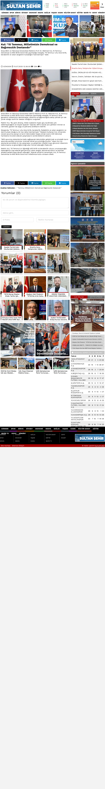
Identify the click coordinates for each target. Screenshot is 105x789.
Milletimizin (29, 188)
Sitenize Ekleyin (18, 446)
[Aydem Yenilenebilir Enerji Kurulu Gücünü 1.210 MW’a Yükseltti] (58, 311)
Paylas (7, 40)
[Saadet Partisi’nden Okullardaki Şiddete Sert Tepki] (12, 240)
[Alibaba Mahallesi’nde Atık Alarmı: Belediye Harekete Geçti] (92, 26)
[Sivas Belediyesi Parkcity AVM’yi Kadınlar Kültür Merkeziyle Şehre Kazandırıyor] (58, 264)
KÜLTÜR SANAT (70, 13)
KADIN (60, 13)
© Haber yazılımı (93, 446)
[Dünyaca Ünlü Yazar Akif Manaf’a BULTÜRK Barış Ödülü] (12, 311)
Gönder (6, 226)
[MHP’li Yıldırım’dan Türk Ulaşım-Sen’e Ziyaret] (39, 26)
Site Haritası (5, 446)
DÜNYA (18, 13)
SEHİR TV (87, 13)
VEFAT (94, 13)
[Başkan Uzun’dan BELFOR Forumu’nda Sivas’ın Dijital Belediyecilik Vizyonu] (13, 26)
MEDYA (40, 13)
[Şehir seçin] (78, 141)
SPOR (12, 13)
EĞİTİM (80, 13)
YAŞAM (54, 13)
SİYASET (25, 13)
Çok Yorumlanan (96, 297)
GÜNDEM (5, 13)
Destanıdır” (57, 188)
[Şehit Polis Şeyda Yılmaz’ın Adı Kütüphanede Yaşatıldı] (12, 264)
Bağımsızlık (48, 188)
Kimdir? (101, 13)
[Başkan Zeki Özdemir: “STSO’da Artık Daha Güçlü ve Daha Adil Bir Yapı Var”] (35, 287)
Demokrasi (39, 188)
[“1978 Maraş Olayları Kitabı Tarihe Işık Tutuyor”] (12, 287)
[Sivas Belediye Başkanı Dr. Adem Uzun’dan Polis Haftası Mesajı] (35, 264)
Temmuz (21, 188)
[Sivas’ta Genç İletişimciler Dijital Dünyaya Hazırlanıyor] (87, 50)
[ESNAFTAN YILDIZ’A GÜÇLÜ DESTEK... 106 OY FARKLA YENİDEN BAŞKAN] (35, 311)
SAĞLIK (47, 13)
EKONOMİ (33, 13)
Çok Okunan (79, 297)
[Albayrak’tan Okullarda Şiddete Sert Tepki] (65, 26)
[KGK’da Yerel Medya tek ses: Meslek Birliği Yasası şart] (58, 240)
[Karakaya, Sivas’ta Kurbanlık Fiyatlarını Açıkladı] (87, 315)
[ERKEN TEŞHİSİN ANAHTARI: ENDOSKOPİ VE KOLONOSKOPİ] (58, 287)
